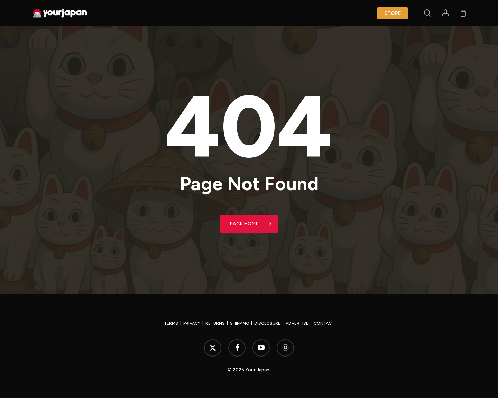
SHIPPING (239, 323)
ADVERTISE (297, 323)
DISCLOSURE (267, 323)
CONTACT (324, 323)
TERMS (171, 323)
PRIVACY (191, 323)
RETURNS (215, 323)
